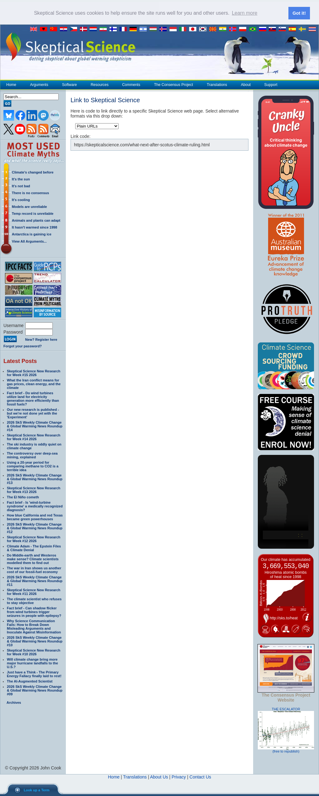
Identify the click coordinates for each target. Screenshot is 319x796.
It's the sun (21, 179)
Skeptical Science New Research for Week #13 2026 (33, 490)
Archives (14, 702)
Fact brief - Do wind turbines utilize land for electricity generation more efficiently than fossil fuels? (33, 398)
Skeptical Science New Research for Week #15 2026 (33, 373)
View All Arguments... (29, 241)
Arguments (39, 85)
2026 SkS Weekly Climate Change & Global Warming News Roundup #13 (34, 479)
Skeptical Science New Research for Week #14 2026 (33, 437)
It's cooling (21, 200)
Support (270, 85)
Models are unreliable (29, 207)
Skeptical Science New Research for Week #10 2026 (33, 652)
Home (11, 85)
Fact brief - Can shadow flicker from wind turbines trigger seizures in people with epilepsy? (34, 611)
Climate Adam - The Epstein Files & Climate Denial (34, 548)
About (246, 85)
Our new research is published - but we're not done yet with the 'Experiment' (33, 413)
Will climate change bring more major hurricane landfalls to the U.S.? (32, 663)
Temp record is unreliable (32, 213)
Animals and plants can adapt (36, 220)
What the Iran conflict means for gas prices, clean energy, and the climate (34, 384)
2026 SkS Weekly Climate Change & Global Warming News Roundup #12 (34, 528)
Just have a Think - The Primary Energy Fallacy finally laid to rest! (34, 674)
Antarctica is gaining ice (32, 234)
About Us (159, 776)
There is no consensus (30, 193)
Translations (217, 85)
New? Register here (41, 339)
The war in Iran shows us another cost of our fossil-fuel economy (34, 570)
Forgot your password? (22, 346)
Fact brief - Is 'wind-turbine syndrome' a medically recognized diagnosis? (35, 506)
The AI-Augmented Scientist (29, 681)
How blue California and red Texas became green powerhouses (35, 517)
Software (69, 85)
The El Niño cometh (23, 497)
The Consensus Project (173, 85)
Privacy (179, 776)
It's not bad (21, 186)
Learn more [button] (245, 13)
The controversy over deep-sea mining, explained (32, 455)
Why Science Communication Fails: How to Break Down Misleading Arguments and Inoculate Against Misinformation (34, 626)
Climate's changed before (32, 172)
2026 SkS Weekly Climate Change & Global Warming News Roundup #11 (34, 581)
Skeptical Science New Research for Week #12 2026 (33, 539)
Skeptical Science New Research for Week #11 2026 (33, 592)
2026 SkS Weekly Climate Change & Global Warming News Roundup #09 (34, 690)
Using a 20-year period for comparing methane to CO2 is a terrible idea (32, 466)
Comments (131, 85)
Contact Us (200, 776)
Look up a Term (36, 790)
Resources (99, 85)
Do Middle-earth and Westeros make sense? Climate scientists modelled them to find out (33, 559)
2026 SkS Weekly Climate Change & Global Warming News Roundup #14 (34, 426)
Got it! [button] (299, 13)
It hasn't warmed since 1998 (34, 227)
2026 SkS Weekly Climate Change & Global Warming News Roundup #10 (34, 641)
